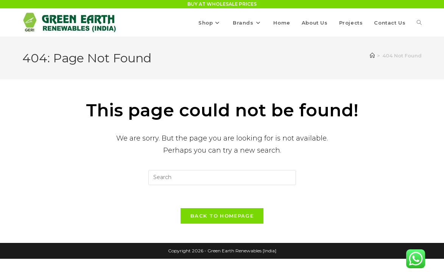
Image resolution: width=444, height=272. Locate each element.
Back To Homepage (222, 216)
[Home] (372, 56)
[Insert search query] (222, 177)
